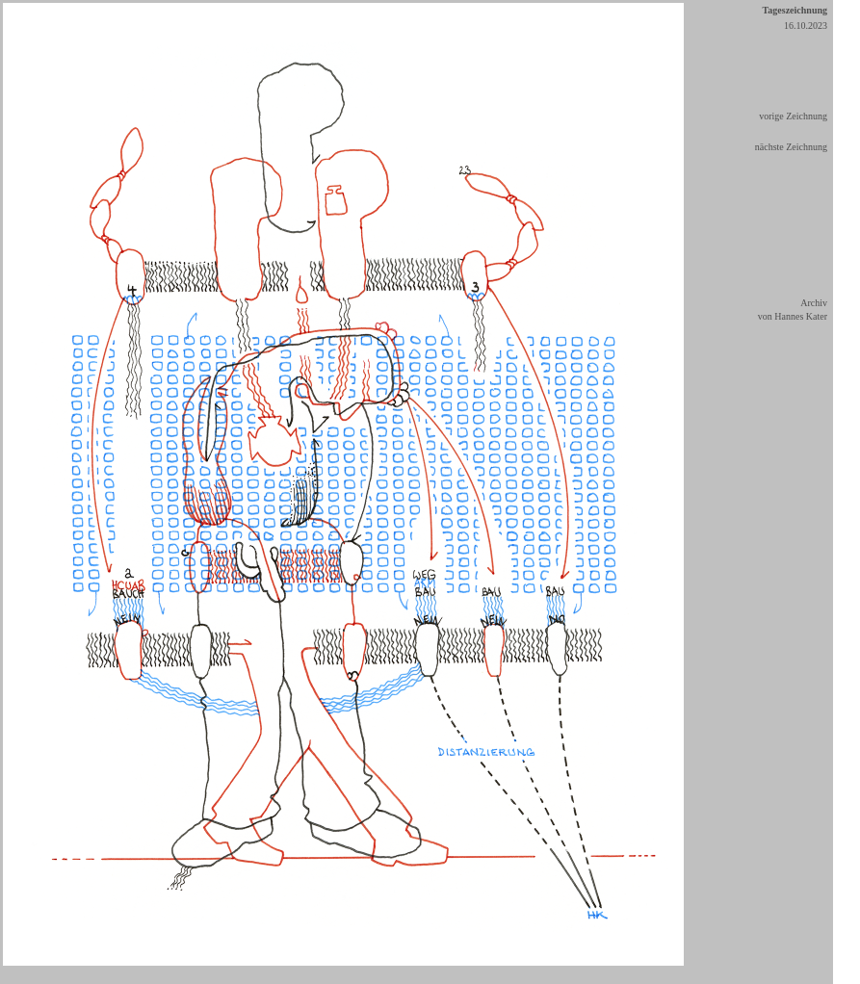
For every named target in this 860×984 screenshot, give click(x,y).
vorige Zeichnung (793, 116)
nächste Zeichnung (791, 147)
